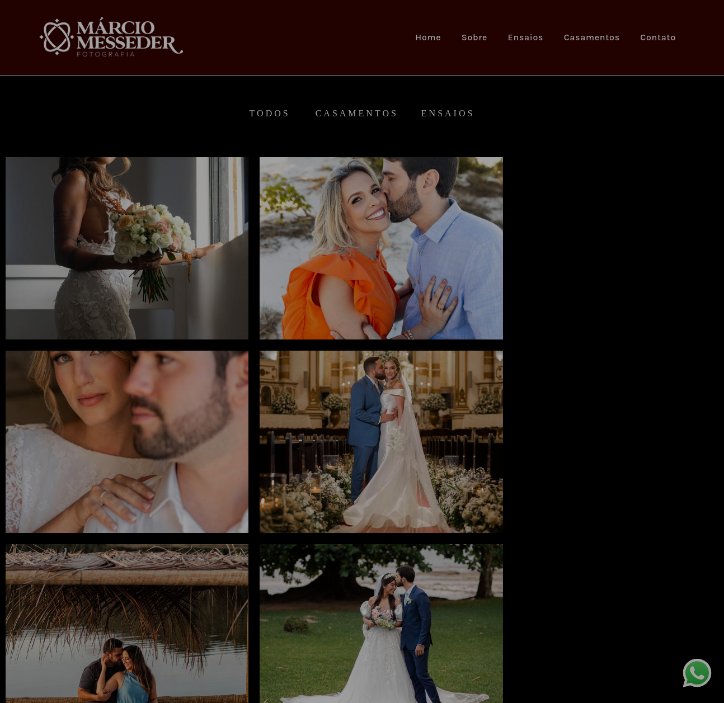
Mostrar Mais (362, 607)
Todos (270, 113)
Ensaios (526, 37)
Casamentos (592, 37)
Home (428, 37)
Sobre (474, 37)
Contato (658, 37)
